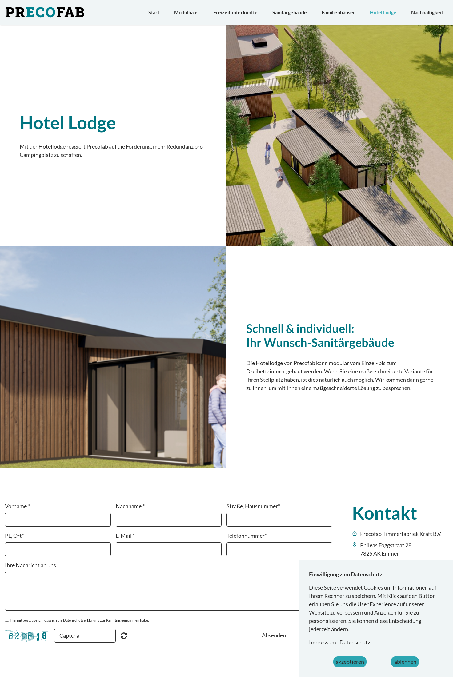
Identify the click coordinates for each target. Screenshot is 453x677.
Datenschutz (354, 642)
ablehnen (404, 661)
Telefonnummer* (246, 535)
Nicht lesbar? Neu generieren (124, 635)
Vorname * (17, 506)
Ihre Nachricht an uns (30, 565)
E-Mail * (125, 535)
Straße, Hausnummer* (253, 506)
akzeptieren (350, 661)
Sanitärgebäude (289, 12)
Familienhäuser (338, 12)
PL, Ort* (14, 535)
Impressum (322, 642)
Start (153, 12)
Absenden (274, 635)
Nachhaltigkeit (427, 12)
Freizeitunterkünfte (235, 12)
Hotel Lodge (383, 12)
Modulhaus (186, 12)
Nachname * (130, 506)
